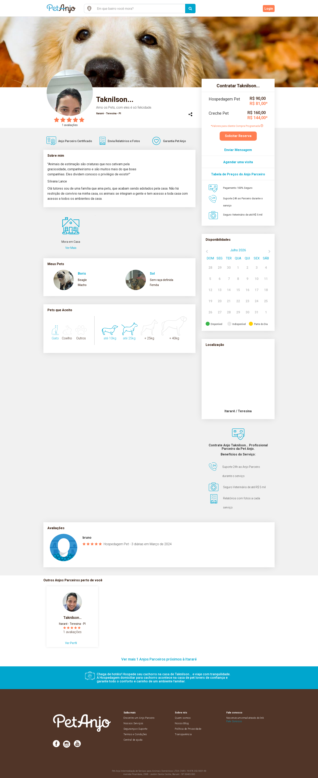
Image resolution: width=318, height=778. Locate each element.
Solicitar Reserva (238, 136)
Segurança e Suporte (135, 728)
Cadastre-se (249, 9)
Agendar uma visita (238, 162)
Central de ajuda (133, 739)
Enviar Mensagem (238, 150)
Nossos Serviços (133, 723)
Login (268, 9)
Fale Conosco (234, 721)
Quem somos (183, 717)
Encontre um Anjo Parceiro (139, 717)
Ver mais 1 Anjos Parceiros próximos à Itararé (159, 659)
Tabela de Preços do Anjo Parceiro (238, 174)
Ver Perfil (71, 643)
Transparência (183, 734)
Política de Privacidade (188, 728)
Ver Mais (70, 247)
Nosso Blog (182, 723)
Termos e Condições (135, 734)
